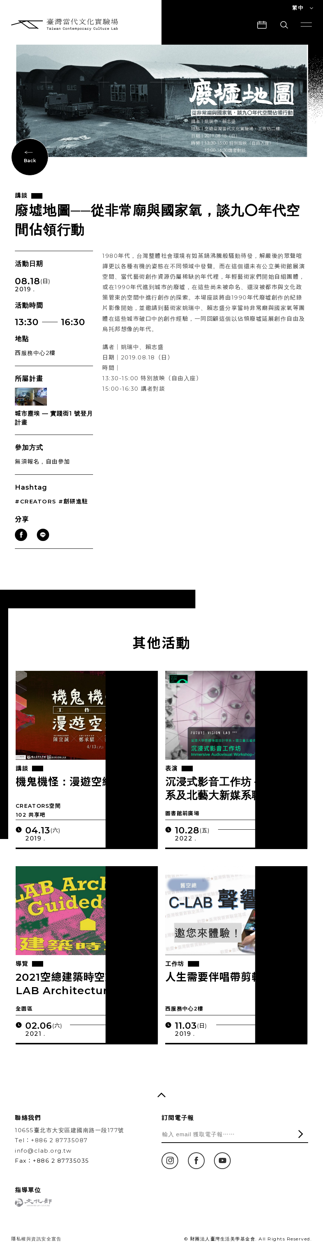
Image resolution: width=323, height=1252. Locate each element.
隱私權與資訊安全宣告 (36, 1239)
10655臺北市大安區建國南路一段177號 (69, 1130)
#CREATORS (36, 511)
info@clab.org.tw (43, 1150)
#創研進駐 (73, 511)
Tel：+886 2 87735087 (51, 1140)
